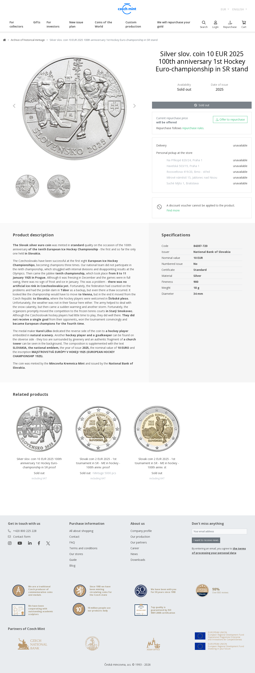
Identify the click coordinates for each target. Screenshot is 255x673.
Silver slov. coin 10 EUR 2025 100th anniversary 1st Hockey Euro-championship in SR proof (39, 463)
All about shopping (81, 531)
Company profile (141, 531)
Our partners (138, 542)
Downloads (137, 560)
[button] (22, 106)
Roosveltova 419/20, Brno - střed (188, 172)
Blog (72, 565)
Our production (140, 536)
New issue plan (76, 24)
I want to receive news (206, 540)
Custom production (133, 24)
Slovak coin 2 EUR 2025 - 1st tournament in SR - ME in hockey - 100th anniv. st (157, 463)
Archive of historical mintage (28, 40)
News (134, 554)
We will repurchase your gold (173, 24)
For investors (53, 24)
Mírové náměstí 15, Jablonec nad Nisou (192, 177)
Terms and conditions (83, 548)
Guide (73, 560)
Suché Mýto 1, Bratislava (183, 183)
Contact (74, 536)
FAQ (72, 542)
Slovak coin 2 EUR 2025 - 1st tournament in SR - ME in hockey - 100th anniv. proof (98, 463)
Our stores (76, 554)
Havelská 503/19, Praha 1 (183, 166)
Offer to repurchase (230, 119)
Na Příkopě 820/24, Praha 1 (184, 160)
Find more (173, 210)
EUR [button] (224, 9)
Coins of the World (103, 24)
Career (134, 548)
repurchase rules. (193, 128)
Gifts (36, 22)
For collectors (16, 24)
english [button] (238, 9)
